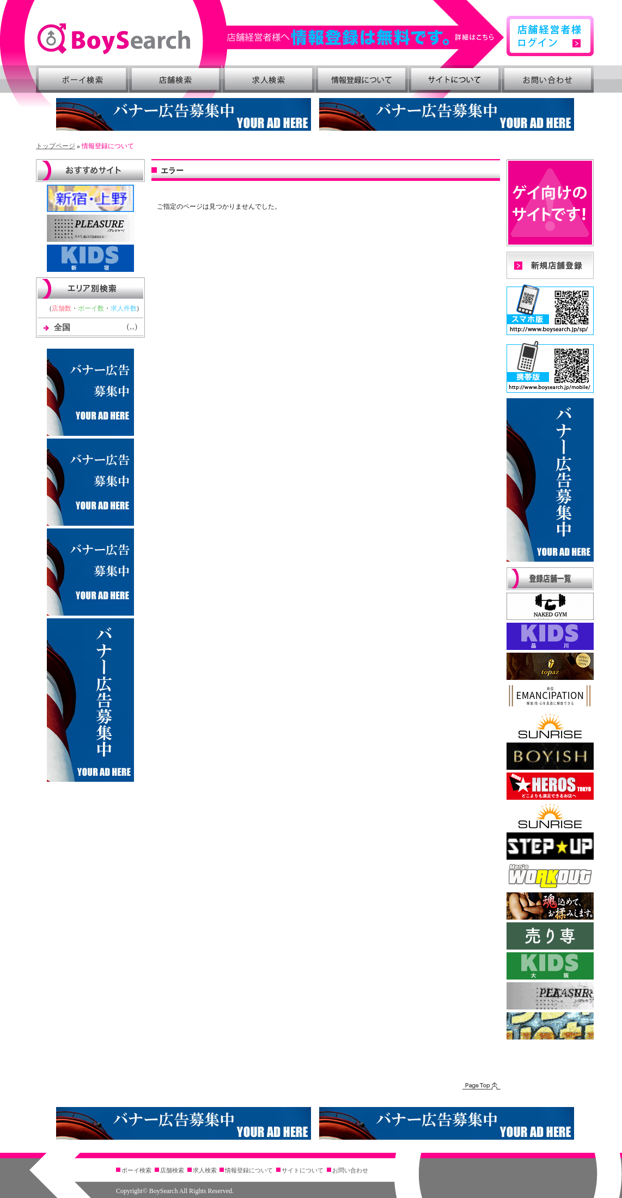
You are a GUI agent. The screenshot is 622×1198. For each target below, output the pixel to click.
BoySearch (113, 38)
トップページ (55, 146)
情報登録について (361, 79)
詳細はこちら (366, 37)
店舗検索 (175, 79)
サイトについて (454, 79)
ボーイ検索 (82, 79)
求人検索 (268, 79)
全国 (62, 327)
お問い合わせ (548, 79)
